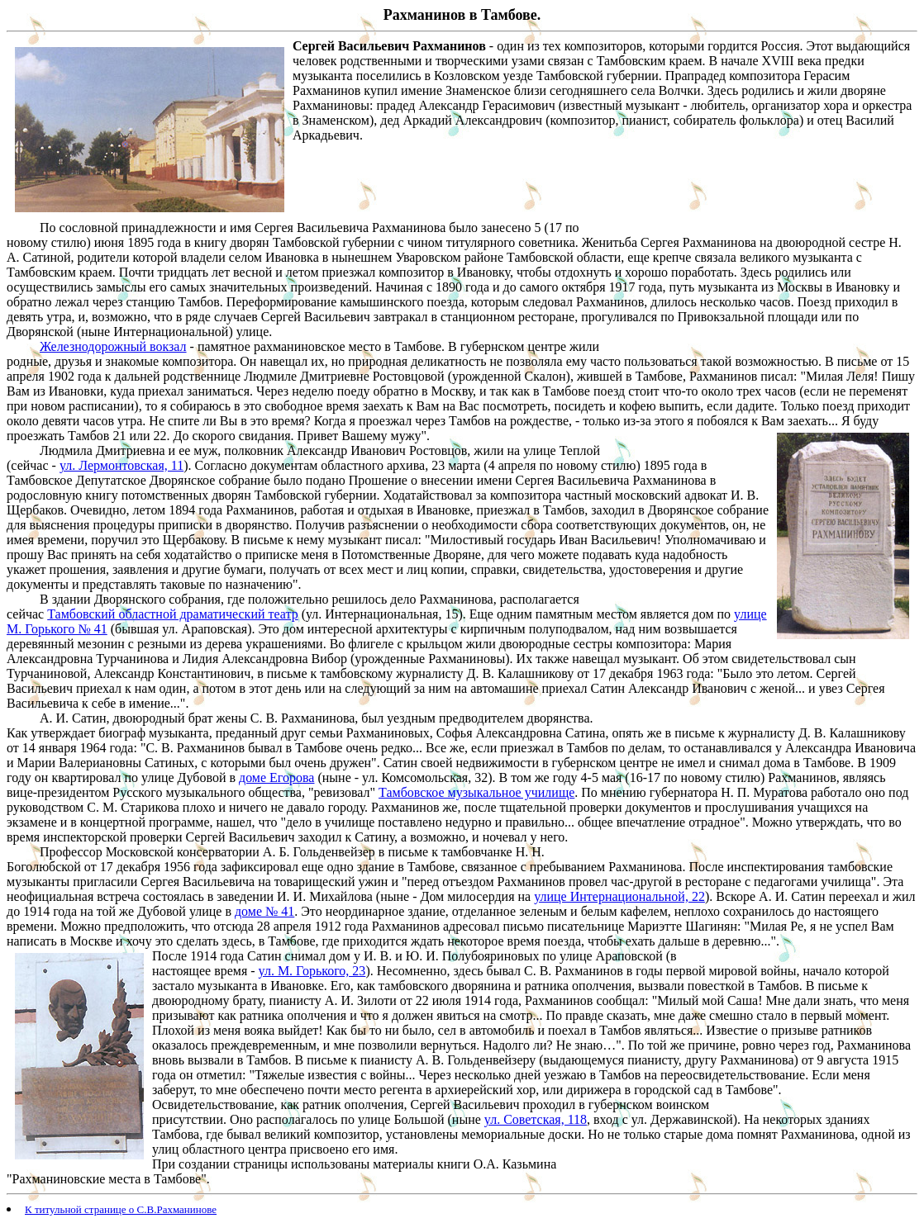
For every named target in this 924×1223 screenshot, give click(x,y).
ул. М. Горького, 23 (312, 971)
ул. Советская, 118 (535, 1119)
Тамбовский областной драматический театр (172, 614)
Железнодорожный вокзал (113, 346)
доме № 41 (264, 911)
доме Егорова (276, 777)
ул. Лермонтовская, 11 (121, 465)
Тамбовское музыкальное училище (476, 792)
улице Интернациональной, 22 (619, 896)
